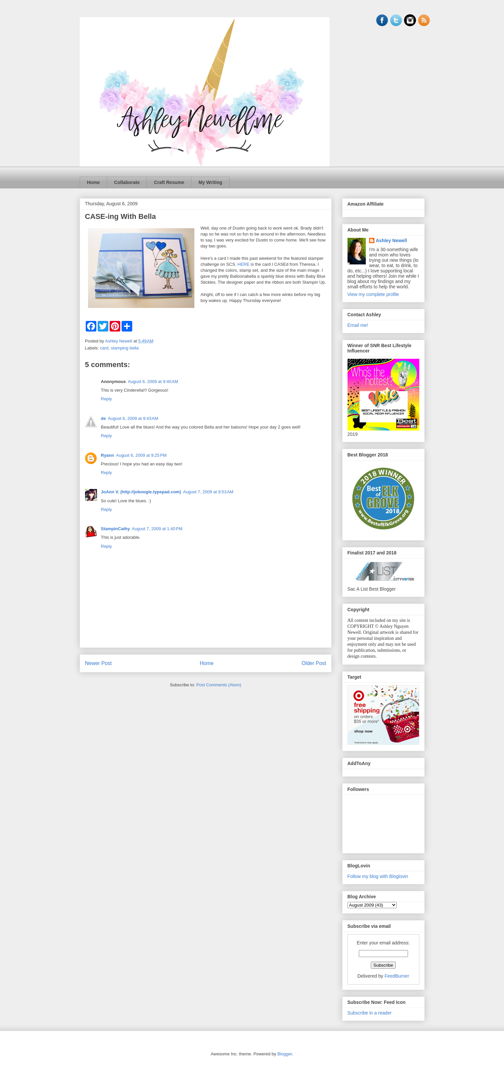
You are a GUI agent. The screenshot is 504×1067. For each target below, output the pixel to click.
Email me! (358, 325)
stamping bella (125, 347)
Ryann (107, 455)
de (103, 418)
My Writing (210, 182)
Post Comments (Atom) (218, 684)
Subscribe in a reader (370, 1013)
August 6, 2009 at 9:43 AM (133, 418)
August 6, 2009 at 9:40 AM (153, 381)
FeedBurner (396, 976)
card (104, 347)
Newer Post (98, 663)
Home (93, 182)
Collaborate (127, 182)
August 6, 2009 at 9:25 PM (141, 455)
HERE (244, 264)
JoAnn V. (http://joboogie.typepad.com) (141, 491)
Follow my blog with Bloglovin (378, 876)
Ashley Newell (391, 240)
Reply (106, 398)
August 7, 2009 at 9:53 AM (208, 491)
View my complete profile (373, 294)
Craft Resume (169, 182)
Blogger (284, 1053)
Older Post (314, 663)
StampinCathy (115, 528)
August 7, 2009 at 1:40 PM (157, 528)
